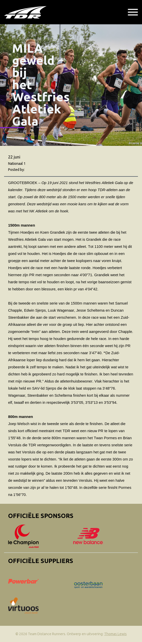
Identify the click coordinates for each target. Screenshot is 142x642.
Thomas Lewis (115, 634)
